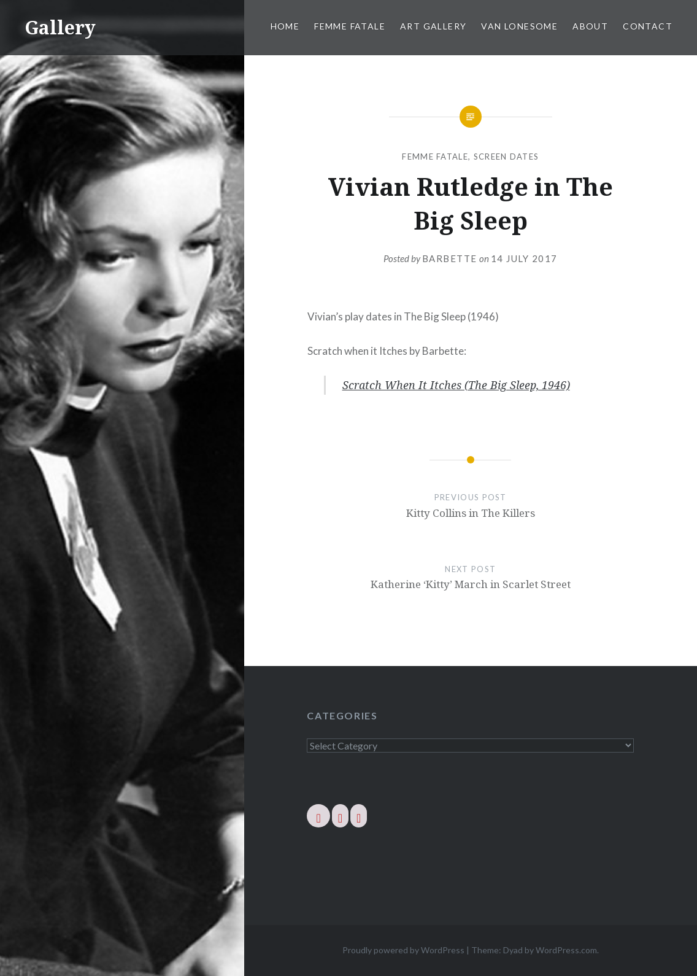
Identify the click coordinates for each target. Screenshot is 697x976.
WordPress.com (566, 950)
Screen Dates (506, 156)
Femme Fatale (349, 26)
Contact (647, 26)
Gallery (60, 27)
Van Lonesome (519, 26)
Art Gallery (433, 26)
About (590, 26)
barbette (449, 258)
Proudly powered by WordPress (403, 950)
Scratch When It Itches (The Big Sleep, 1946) (456, 385)
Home (285, 26)
